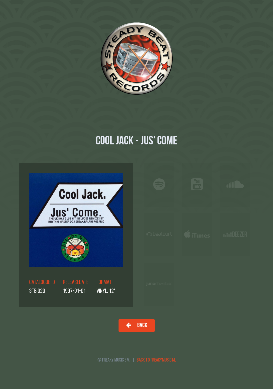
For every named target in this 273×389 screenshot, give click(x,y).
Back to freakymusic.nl (156, 360)
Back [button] (136, 325)
